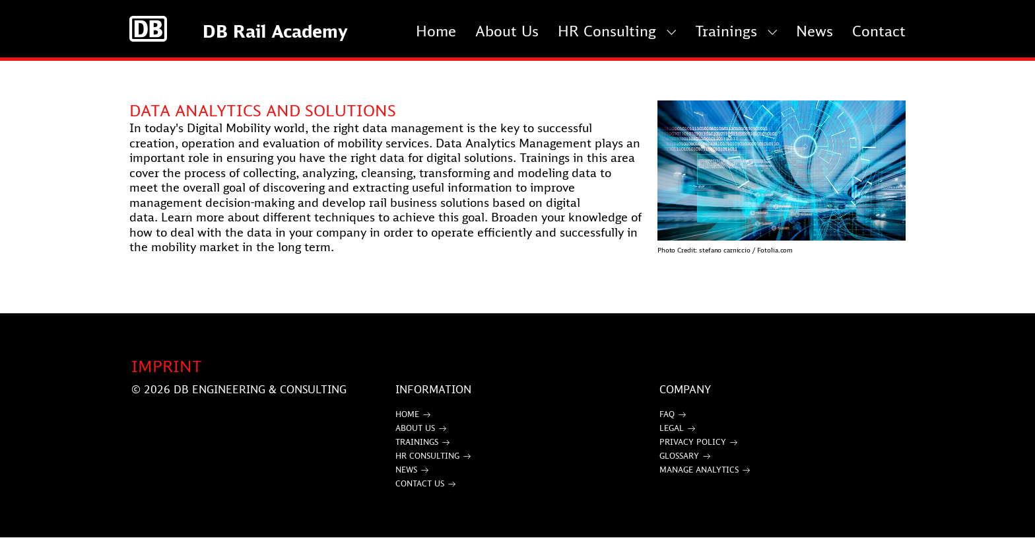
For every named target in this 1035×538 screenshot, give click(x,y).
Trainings (726, 31)
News (814, 31)
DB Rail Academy (275, 31)
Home (436, 31)
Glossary (679, 456)
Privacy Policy (692, 442)
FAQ (667, 414)
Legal (671, 428)
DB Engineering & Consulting (260, 389)
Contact (879, 31)
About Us (507, 31)
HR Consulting (607, 31)
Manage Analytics (699, 470)
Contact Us (419, 483)
